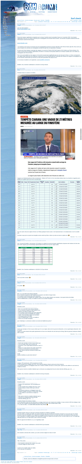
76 (51, 21)
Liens (25, 461)
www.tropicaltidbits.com (24, 29)
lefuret (18, 34)
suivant (80, 20)
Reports (18, 461)
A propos (30, 461)
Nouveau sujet (37, 20)
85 (67, 21)
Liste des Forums (20, 20)
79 (56, 21)
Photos (21, 461)
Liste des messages (29, 20)
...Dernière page (74, 21)
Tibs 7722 (19, 429)
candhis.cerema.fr (44, 59)
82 (62, 21)
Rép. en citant (78, 30)
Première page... (46, 21)
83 (63, 21)
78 (55, 21)
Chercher (42, 20)
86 (69, 21)
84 (65, 21)
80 (58, 21)
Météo (11, 461)
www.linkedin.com (22, 43)
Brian (18, 70)
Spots (8, 461)
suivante (79, 21)
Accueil (2, 461)
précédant (76, 20)
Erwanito (19, 291)
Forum (14, 461)
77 (53, 21)
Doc (27, 461)
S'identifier (47, 20)
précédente (40, 21)
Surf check (76, 18)
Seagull (19, 25)
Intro (5, 461)
